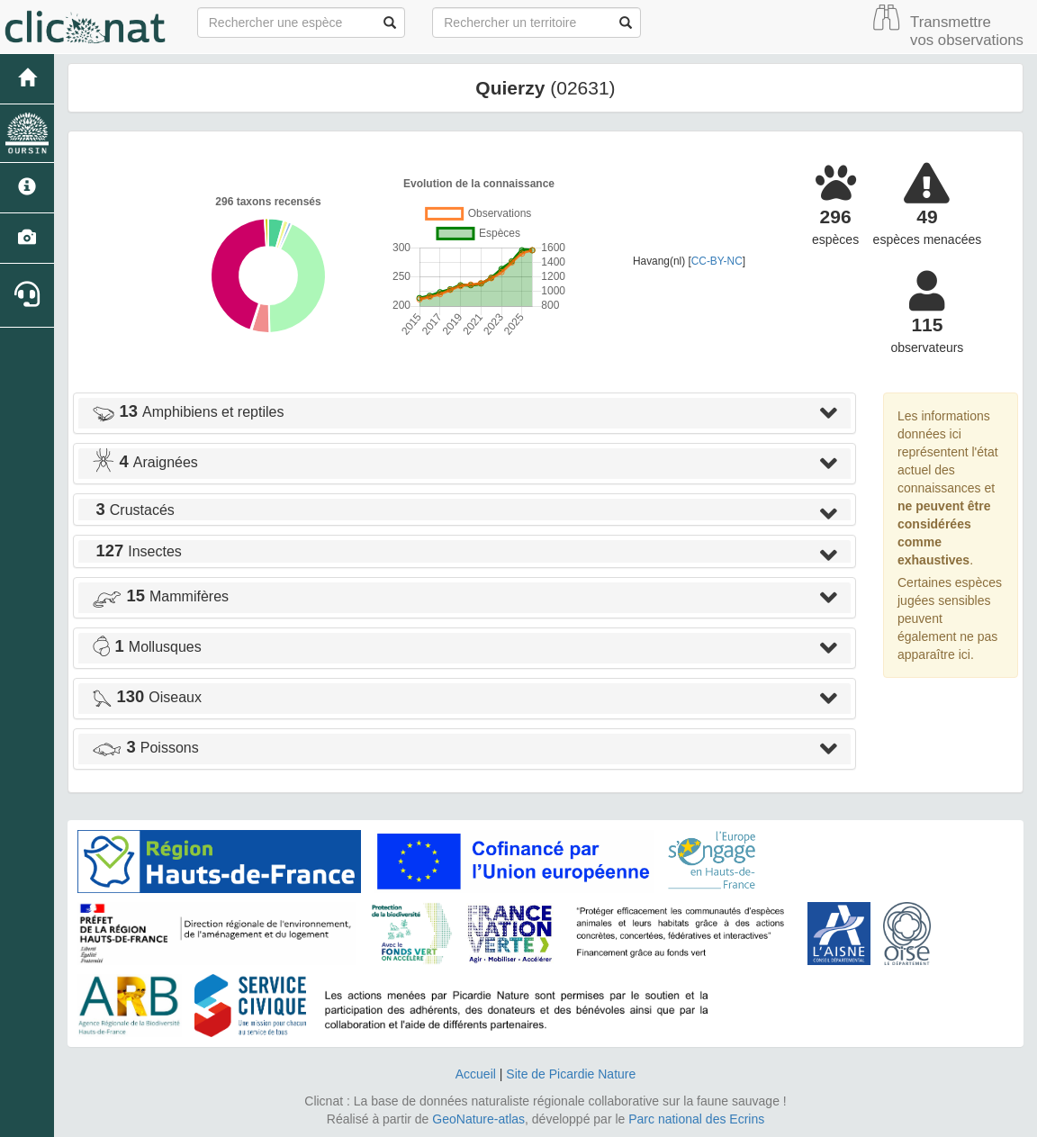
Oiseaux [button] (147, 697)
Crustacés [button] (133, 510)
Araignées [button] (145, 462)
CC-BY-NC (717, 261)
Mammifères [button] (160, 596)
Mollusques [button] (147, 646)
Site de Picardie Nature (571, 1074)
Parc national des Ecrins (696, 1119)
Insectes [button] (137, 551)
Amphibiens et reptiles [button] (188, 412)
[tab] (464, 413)
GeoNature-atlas (478, 1119)
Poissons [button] (145, 747)
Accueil (475, 1074)
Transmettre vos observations (966, 31)
